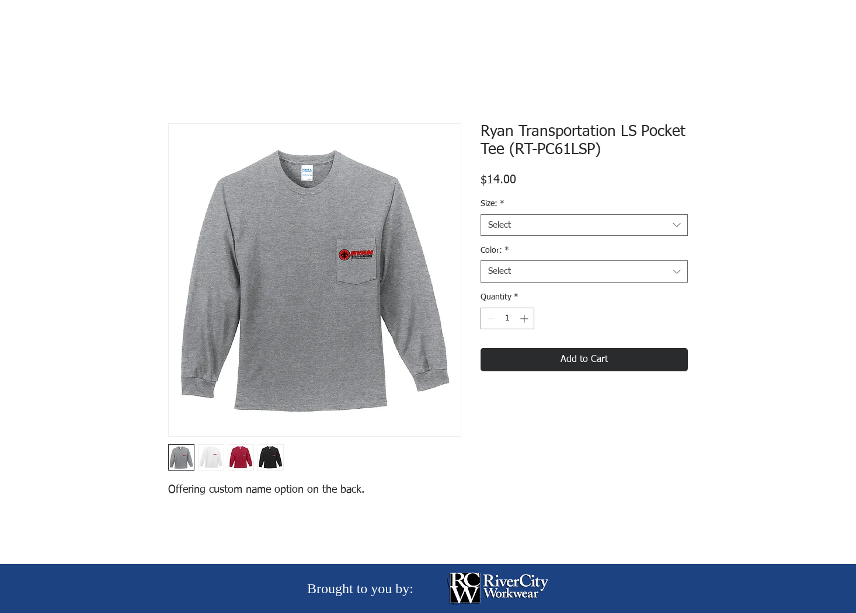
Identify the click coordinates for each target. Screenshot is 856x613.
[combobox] (584, 225)
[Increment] (525, 318)
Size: (492, 204)
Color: (495, 250)
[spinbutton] (507, 318)
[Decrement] (489, 318)
